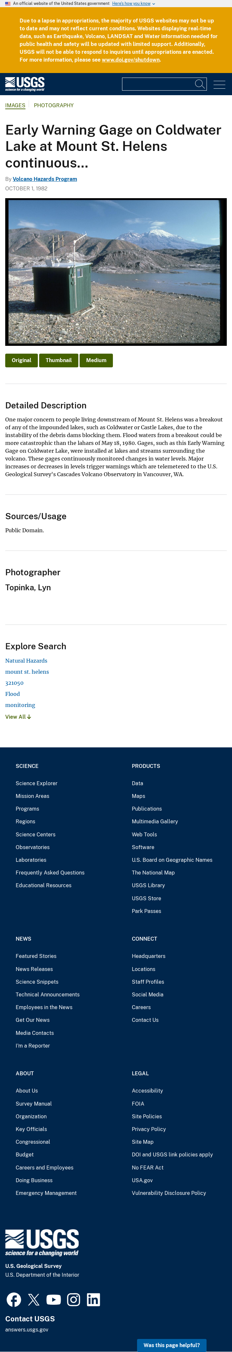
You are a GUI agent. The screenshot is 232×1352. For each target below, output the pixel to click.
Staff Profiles (148, 982)
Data (137, 783)
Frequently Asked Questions (50, 873)
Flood (12, 694)
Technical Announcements (48, 995)
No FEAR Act (147, 1168)
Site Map (143, 1142)
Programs (27, 809)
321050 (14, 683)
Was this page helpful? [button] (172, 1345)
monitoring (20, 705)
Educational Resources (43, 885)
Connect (144, 939)
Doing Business (34, 1180)
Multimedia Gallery (155, 821)
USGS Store (146, 898)
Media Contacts (35, 1033)
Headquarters (148, 956)
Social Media (147, 995)
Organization (31, 1116)
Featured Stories (36, 956)
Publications (147, 809)
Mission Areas (32, 796)
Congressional (33, 1142)
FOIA (138, 1104)
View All (18, 717)
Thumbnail (59, 360)
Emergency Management (46, 1193)
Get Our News (33, 1020)
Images (15, 105)
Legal (140, 1073)
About (25, 1073)
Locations (143, 969)
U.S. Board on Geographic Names (172, 860)
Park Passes (146, 911)
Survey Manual (34, 1104)
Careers (141, 1007)
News (23, 939)
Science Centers (35, 834)
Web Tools (144, 834)
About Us (27, 1091)
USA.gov (142, 1180)
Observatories (33, 847)
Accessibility (147, 1091)
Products (146, 766)
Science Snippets (37, 982)
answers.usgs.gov (26, 1330)
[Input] (164, 84)
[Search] (200, 84)
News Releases (34, 969)
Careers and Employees (44, 1168)
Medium (96, 360)
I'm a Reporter (33, 1046)
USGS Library (148, 885)
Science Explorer (36, 783)
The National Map (153, 873)
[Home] (24, 90)
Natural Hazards (26, 660)
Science (27, 766)
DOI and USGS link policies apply (172, 1155)
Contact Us (145, 1020)
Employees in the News (44, 1007)
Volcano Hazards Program (45, 179)
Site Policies (147, 1116)
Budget (25, 1155)
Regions (25, 821)
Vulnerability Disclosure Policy (169, 1193)
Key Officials (31, 1129)
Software (143, 847)
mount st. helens (27, 672)
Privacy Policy (149, 1129)
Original (21, 360)
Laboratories (31, 860)
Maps (138, 796)
